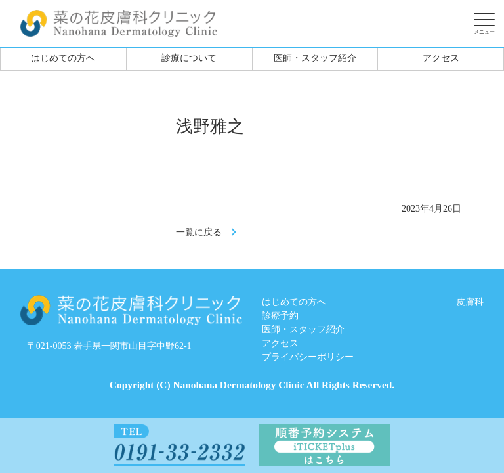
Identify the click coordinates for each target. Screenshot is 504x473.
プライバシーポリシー (308, 357)
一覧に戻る (199, 232)
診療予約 (280, 316)
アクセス (441, 58)
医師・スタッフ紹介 (315, 58)
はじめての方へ (63, 58)
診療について (189, 58)
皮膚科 (470, 302)
